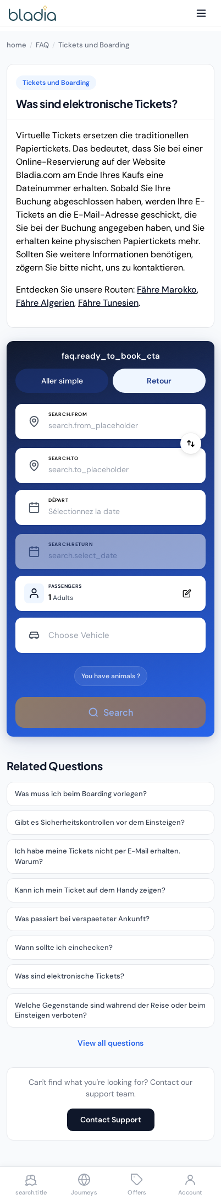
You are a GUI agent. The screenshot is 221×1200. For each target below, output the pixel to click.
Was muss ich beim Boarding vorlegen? (81, 793)
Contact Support (110, 1120)
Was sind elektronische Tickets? (69, 976)
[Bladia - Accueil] (32, 13)
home (16, 45)
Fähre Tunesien (108, 303)
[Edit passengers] (110, 593)
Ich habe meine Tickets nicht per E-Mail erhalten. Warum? (97, 856)
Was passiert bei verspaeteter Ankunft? (82, 918)
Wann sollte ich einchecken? (64, 947)
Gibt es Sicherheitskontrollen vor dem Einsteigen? (100, 822)
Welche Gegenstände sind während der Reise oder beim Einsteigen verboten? (110, 1010)
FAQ (42, 45)
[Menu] (201, 13)
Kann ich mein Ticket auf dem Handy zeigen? (90, 890)
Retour (159, 381)
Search (110, 712)
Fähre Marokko (167, 289)
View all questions (110, 1043)
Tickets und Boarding (93, 45)
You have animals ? (110, 676)
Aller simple (62, 381)
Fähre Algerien (45, 303)
